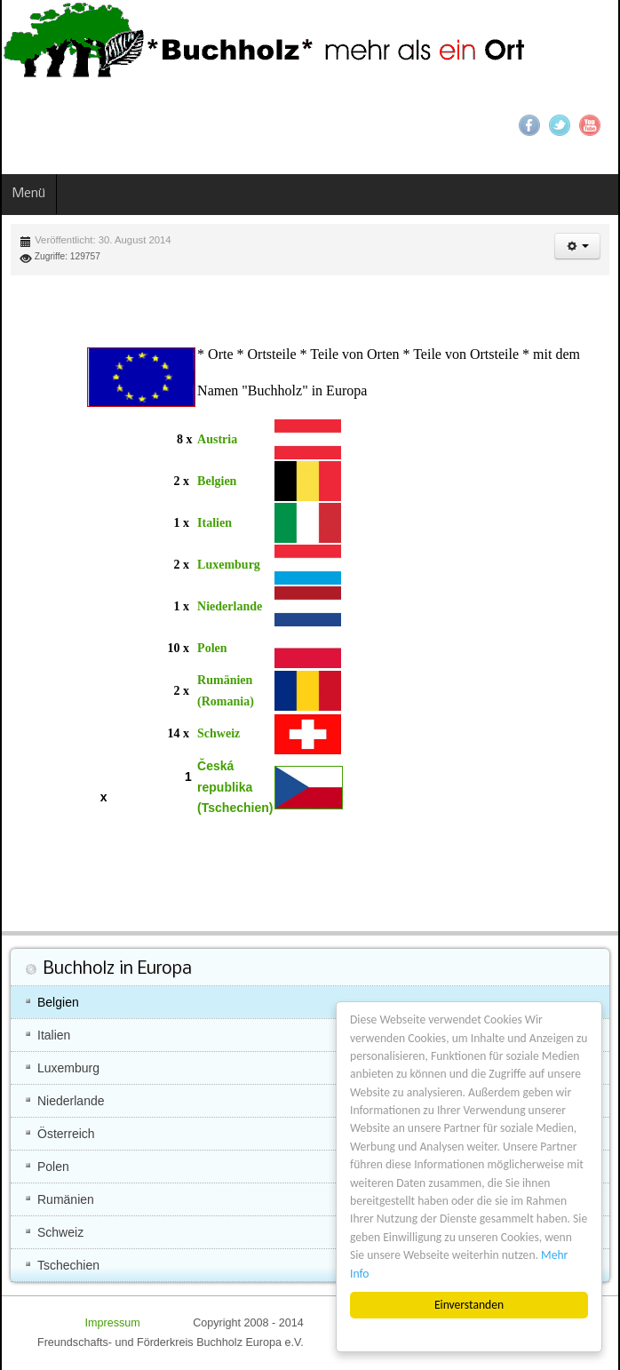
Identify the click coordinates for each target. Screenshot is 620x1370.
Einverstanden (469, 1304)
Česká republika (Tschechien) (235, 787)
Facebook (529, 125)
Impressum (113, 1323)
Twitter (559, 125)
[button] (577, 246)
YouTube (589, 125)
